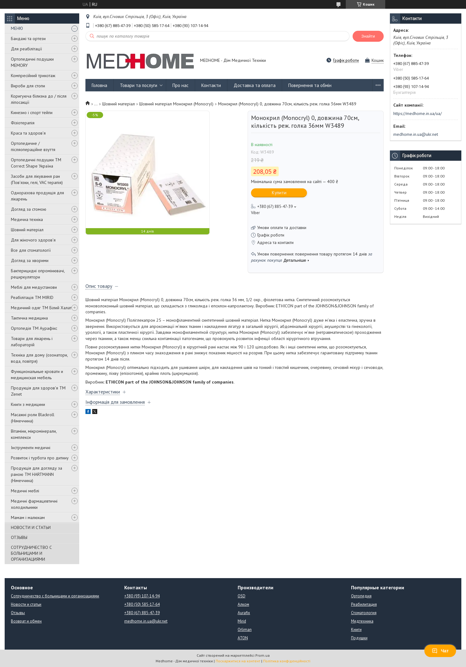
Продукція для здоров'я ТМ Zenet (38, 391)
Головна (99, 85)
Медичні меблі (25, 491)
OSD (241, 596)
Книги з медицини (28, 404)
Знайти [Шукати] (368, 36)
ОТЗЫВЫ (19, 537)
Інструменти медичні (30, 447)
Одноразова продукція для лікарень (37, 196)
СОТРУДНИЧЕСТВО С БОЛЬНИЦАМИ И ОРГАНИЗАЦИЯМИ (31, 553)
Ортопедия (361, 596)
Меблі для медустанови (34, 287)
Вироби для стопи (28, 86)
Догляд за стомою (28, 209)
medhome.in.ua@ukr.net (415, 134)
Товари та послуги (138, 85)
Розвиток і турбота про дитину (40, 458)
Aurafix (244, 612)
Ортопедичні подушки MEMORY (32, 62)
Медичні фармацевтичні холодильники (34, 504)
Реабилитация (364, 604)
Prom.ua (262, 655)
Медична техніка (27, 219)
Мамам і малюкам (28, 517)
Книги (356, 629)
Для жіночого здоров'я (33, 240)
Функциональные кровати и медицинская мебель (37, 374)
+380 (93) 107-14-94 (142, 596)
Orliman (245, 629)
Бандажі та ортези (28, 38)
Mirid (242, 621)
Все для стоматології (31, 250)
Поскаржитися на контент (238, 661)
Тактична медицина (29, 318)
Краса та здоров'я (28, 133)
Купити (279, 193)
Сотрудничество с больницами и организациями (55, 596)
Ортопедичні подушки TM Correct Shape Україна (36, 163)
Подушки (359, 638)
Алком (243, 604)
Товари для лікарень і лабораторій (32, 341)
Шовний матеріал (27, 229)
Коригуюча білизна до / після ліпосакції (38, 99)
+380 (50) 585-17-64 (142, 604)
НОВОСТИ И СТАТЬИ (31, 527)
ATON (243, 638)
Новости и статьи (26, 604)
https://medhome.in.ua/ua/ (417, 113)
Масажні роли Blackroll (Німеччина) (32, 418)
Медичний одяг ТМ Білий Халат (41, 307)
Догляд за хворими (29, 260)
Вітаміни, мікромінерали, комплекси (34, 434)
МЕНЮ (17, 28)
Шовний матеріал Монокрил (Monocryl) (176, 104)
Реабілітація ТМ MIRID (32, 297)
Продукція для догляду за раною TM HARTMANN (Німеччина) (36, 474)
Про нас (180, 85)
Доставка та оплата (255, 85)
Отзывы (18, 612)
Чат (440, 651)
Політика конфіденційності (286, 661)
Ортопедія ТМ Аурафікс (34, 328)
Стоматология (364, 612)
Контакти (211, 85)
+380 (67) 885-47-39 (142, 612)
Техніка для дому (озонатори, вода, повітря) (39, 358)
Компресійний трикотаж (33, 75)
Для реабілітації (26, 49)
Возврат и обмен (26, 621)
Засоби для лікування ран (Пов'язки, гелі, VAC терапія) (37, 179)
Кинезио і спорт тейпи (32, 112)
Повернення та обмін (309, 85)
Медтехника (362, 621)
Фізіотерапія (22, 123)
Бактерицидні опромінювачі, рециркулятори (38, 274)
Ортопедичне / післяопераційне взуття (33, 146)
